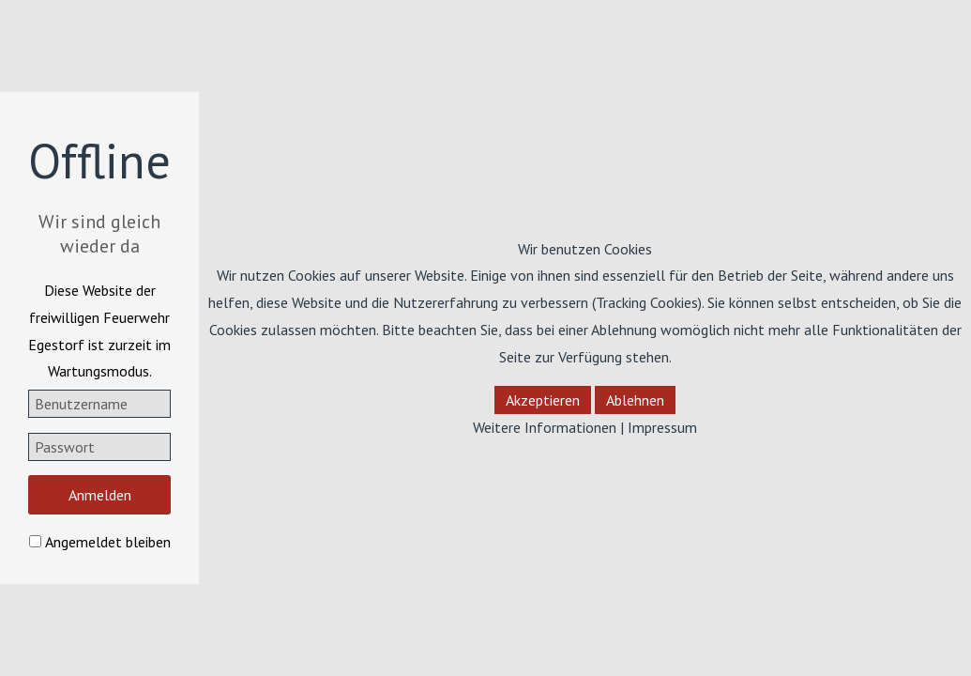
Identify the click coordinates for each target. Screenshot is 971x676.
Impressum (662, 427)
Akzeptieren (543, 400)
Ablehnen (635, 400)
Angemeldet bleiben (108, 541)
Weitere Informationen (544, 427)
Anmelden (99, 494)
